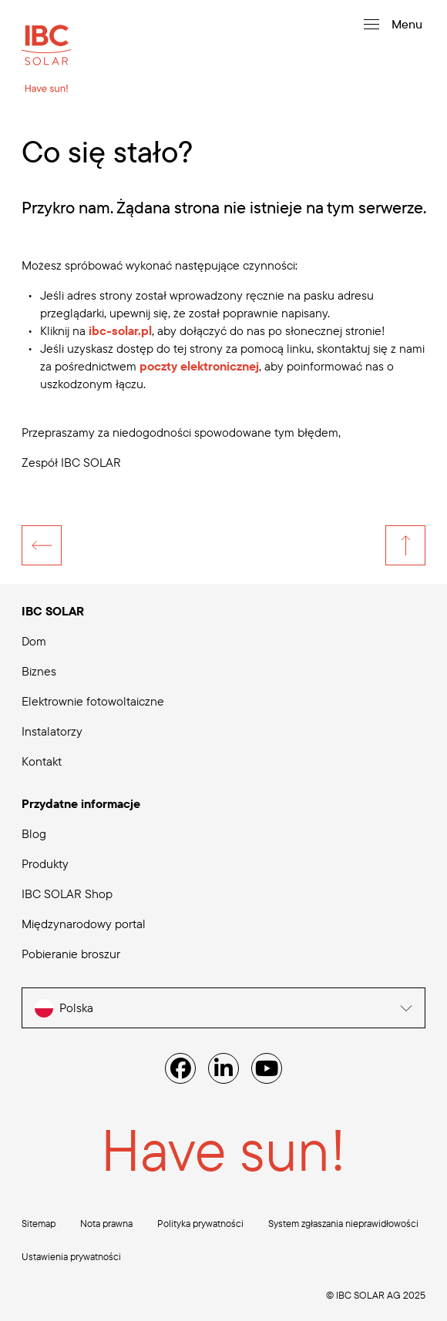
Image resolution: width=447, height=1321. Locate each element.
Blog (34, 833)
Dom (34, 641)
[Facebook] (180, 1068)
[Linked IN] (223, 1068)
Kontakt (42, 761)
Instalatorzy (52, 731)
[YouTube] (266, 1068)
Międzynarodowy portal (84, 923)
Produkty (45, 863)
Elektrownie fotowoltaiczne (93, 701)
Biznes (39, 671)
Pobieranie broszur (71, 953)
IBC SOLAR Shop (67, 893)
